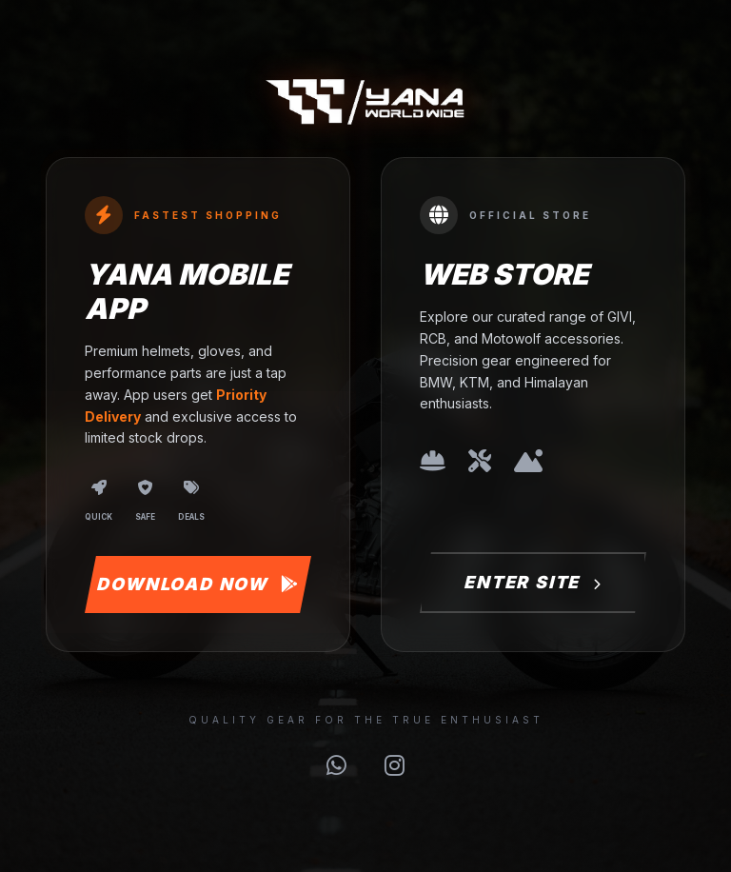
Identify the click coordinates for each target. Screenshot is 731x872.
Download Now (197, 584)
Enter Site (533, 582)
